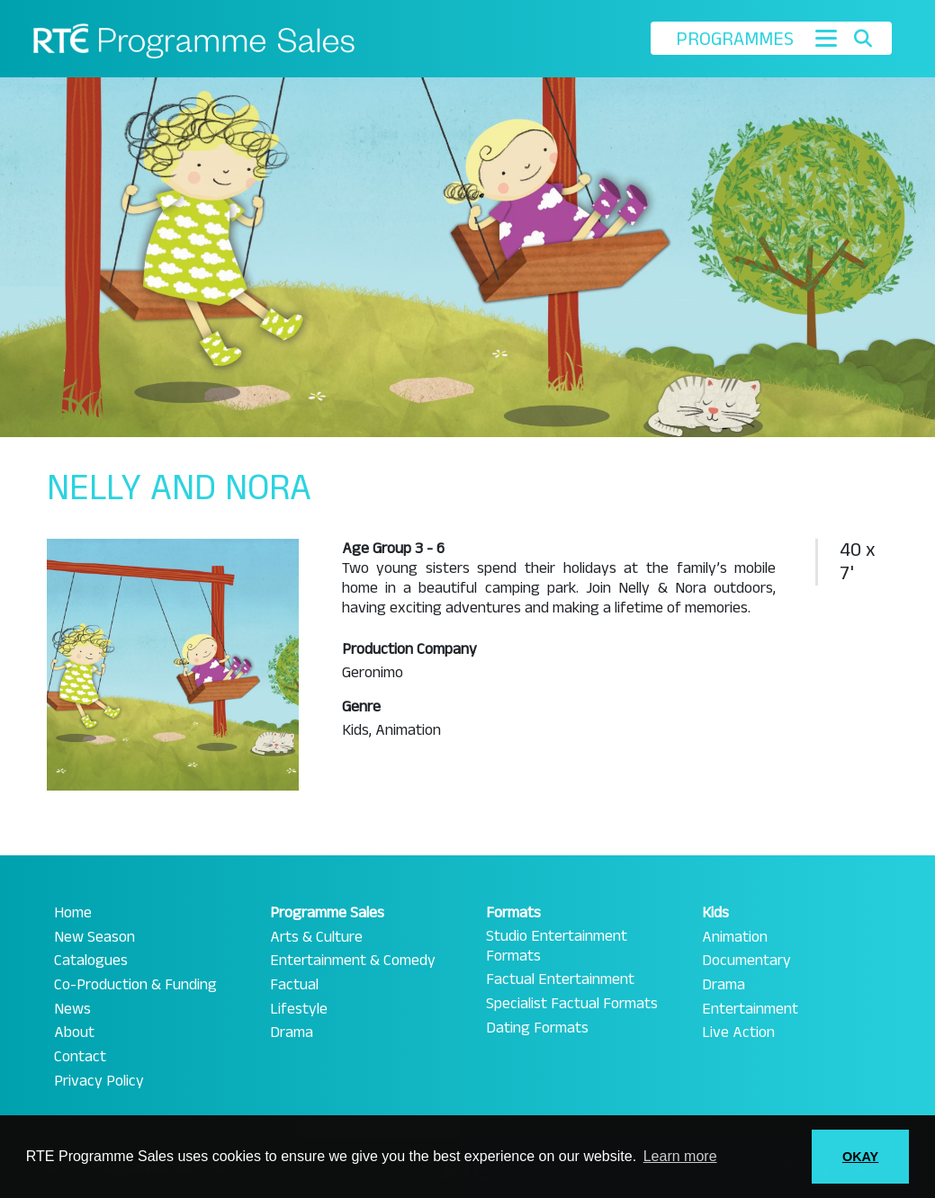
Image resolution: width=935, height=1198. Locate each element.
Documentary (746, 960)
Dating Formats (537, 1028)
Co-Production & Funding (135, 985)
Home (73, 913)
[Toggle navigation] (826, 38)
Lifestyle (299, 1009)
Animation (735, 937)
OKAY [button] (860, 1156)
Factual (294, 985)
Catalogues (91, 960)
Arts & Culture (316, 937)
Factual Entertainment (560, 979)
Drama (291, 1032)
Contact (80, 1057)
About (74, 1032)
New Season (94, 937)
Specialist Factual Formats (572, 1004)
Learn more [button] (680, 1156)
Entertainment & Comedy (353, 960)
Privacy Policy (99, 1081)
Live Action (738, 1032)
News (72, 1009)
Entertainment (750, 1009)
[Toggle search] (862, 39)
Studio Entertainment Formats (556, 946)
